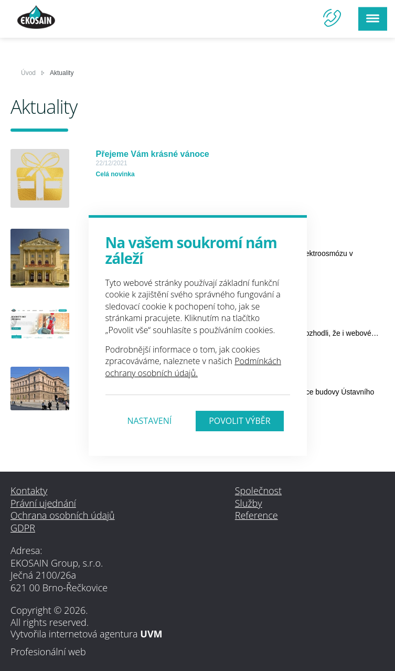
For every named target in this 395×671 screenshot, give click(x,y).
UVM (151, 633)
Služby (248, 503)
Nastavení (149, 421)
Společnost (258, 490)
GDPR (22, 527)
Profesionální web (48, 651)
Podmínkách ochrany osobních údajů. (193, 366)
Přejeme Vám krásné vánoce (152, 154)
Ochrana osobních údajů (62, 515)
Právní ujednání (43, 503)
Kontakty (28, 490)
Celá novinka (115, 174)
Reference (256, 515)
